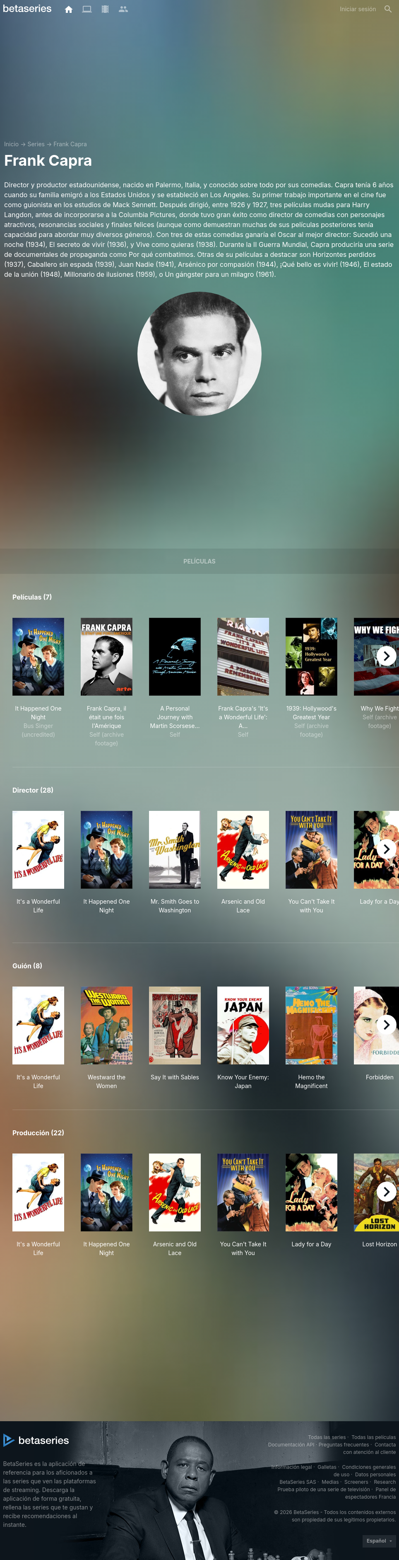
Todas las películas (373, 1437)
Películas (199, 561)
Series (36, 144)
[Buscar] (388, 9)
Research (385, 1482)
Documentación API (291, 1444)
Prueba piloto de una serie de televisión (324, 1489)
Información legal (292, 1467)
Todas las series (327, 1437)
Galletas (327, 1467)
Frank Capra (70, 144)
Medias (330, 1482)
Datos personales (375, 1474)
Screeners (356, 1482)
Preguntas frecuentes (344, 1444)
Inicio (11, 144)
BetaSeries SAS (298, 1482)
